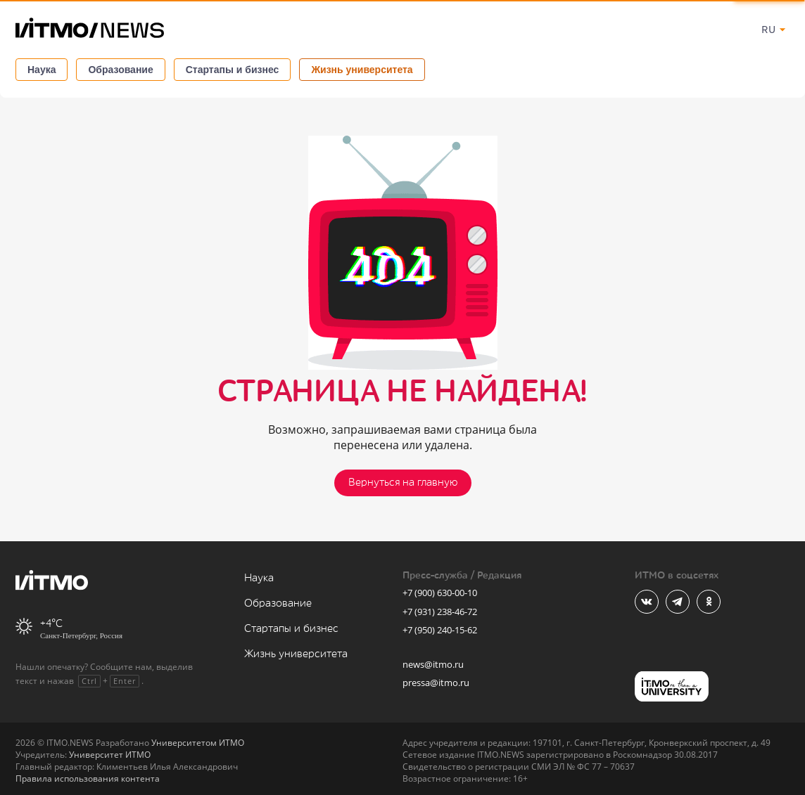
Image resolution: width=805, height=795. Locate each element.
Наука (41, 69)
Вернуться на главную (402, 482)
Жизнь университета (361, 69)
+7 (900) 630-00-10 (439, 592)
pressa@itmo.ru (435, 682)
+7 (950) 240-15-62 (439, 629)
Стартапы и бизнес (232, 69)
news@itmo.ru (433, 664)
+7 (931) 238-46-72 (439, 611)
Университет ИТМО (110, 755)
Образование (120, 69)
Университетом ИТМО (197, 743)
